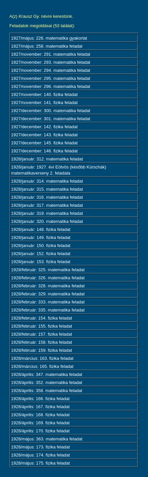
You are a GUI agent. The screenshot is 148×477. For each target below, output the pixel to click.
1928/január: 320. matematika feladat (47, 221)
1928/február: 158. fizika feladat (41, 342)
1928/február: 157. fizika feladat (41, 334)
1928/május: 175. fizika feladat (40, 463)
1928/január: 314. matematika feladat (47, 181)
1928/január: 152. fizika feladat (40, 253)
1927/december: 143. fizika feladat (44, 134)
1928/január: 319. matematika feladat (47, 213)
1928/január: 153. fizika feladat (40, 261)
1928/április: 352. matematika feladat (46, 382)
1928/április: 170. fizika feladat (40, 430)
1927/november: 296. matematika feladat (50, 86)
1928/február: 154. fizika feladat (41, 318)
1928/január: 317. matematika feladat (47, 205)
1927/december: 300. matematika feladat (50, 110)
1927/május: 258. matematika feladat (46, 46)
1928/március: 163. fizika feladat (42, 358)
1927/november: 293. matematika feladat (50, 62)
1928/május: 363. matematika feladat (46, 438)
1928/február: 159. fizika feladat (41, 350)
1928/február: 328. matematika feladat (48, 285)
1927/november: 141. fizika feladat (44, 102)
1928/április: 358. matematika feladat (46, 390)
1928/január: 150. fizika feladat (40, 245)
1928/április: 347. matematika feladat (46, 374)
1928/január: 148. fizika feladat (40, 229)
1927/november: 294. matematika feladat (50, 70)
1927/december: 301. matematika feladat (50, 118)
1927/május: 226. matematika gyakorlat (49, 38)
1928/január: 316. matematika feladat (47, 197)
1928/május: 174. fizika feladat (40, 455)
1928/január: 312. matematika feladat (47, 158)
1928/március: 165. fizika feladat (42, 366)
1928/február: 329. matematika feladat (48, 293)
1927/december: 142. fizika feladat (44, 126)
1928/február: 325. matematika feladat (48, 269)
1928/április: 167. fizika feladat (40, 406)
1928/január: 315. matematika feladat (47, 189)
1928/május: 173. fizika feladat (40, 446)
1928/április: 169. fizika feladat (40, 422)
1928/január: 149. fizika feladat (40, 237)
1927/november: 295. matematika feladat (50, 78)
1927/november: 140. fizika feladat (44, 94)
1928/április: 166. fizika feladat (40, 398)
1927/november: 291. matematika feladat (50, 54)
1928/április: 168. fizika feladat (40, 414)
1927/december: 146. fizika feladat (44, 150)
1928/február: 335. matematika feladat (48, 310)
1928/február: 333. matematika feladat (48, 301)
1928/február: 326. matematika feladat (48, 277)
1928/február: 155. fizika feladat (41, 326)
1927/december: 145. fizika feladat (44, 142)
